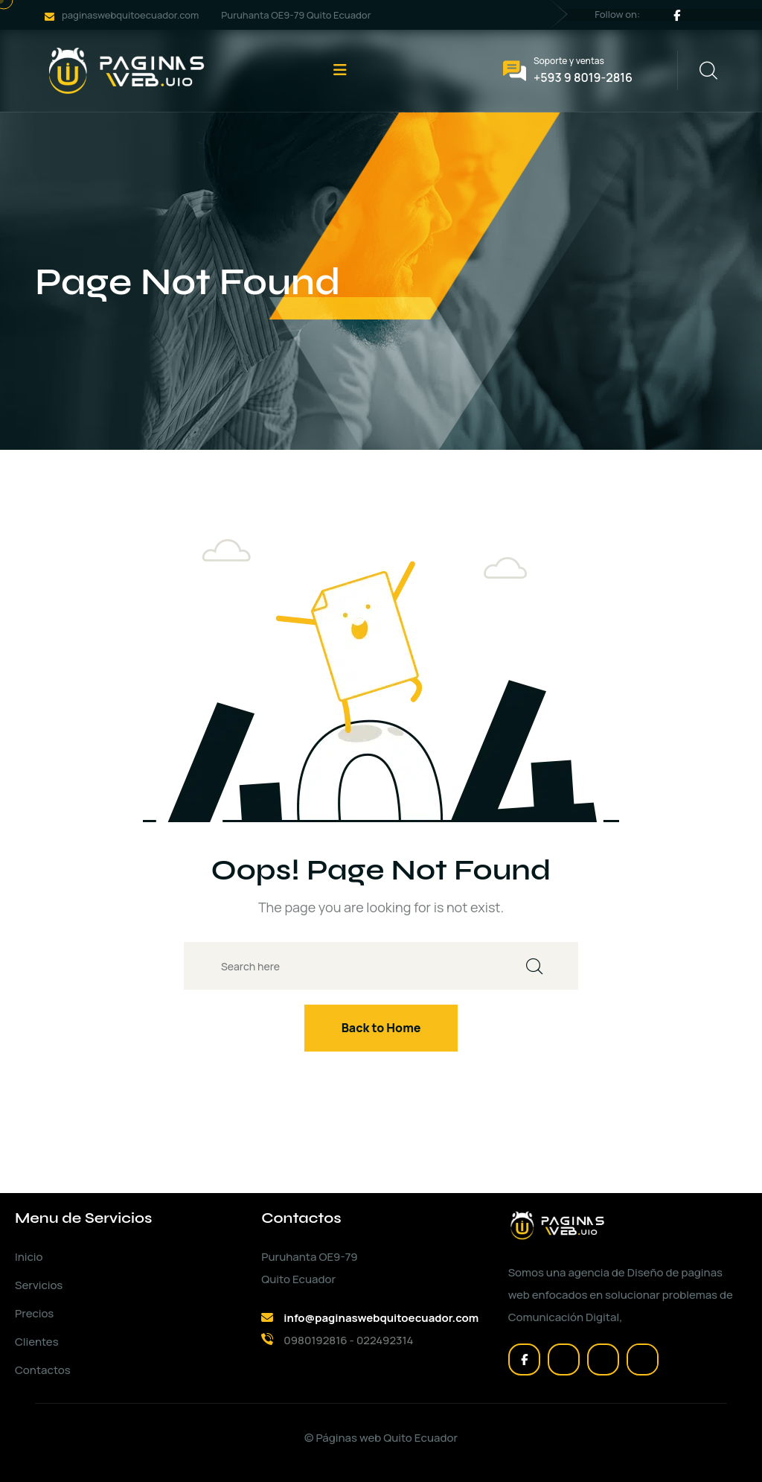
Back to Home (381, 1028)
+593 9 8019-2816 (583, 77)
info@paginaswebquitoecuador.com (381, 1318)
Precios (34, 1313)
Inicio (28, 1257)
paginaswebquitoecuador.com (130, 15)
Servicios (39, 1285)
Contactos (43, 1370)
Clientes (37, 1341)
